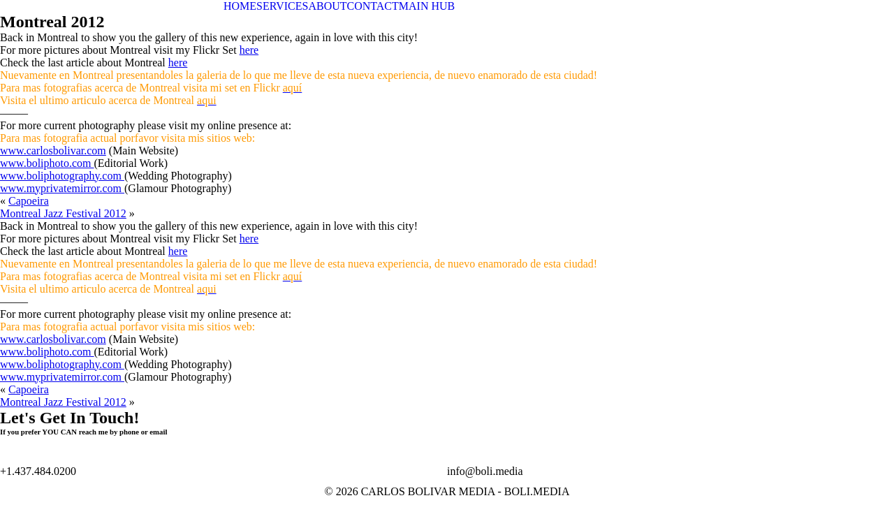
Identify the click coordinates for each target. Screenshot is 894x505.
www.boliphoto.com (47, 163)
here (249, 50)
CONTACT (373, 6)
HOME (240, 6)
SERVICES (282, 6)
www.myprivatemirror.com (62, 188)
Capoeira (28, 201)
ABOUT (327, 6)
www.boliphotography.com (62, 176)
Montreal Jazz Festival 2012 (63, 213)
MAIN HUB (427, 6)
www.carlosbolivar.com (53, 150)
